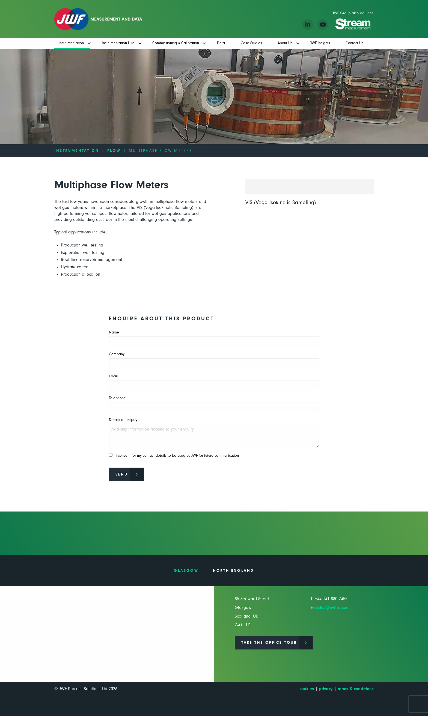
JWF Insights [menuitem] (320, 43)
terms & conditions (356, 689)
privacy (326, 689)
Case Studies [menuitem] (251, 43)
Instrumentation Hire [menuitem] (118, 43)
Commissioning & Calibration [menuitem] (175, 43)
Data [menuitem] (221, 43)
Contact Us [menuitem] (354, 43)
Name (214, 338)
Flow (114, 151)
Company (214, 360)
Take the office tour (269, 643)
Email (214, 382)
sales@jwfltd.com (332, 607)
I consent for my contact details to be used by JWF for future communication (174, 455)
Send (121, 474)
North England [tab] (233, 571)
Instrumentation (76, 151)
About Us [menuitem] (285, 43)
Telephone (214, 404)
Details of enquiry (214, 433)
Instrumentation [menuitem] (71, 43)
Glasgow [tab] (186, 571)
